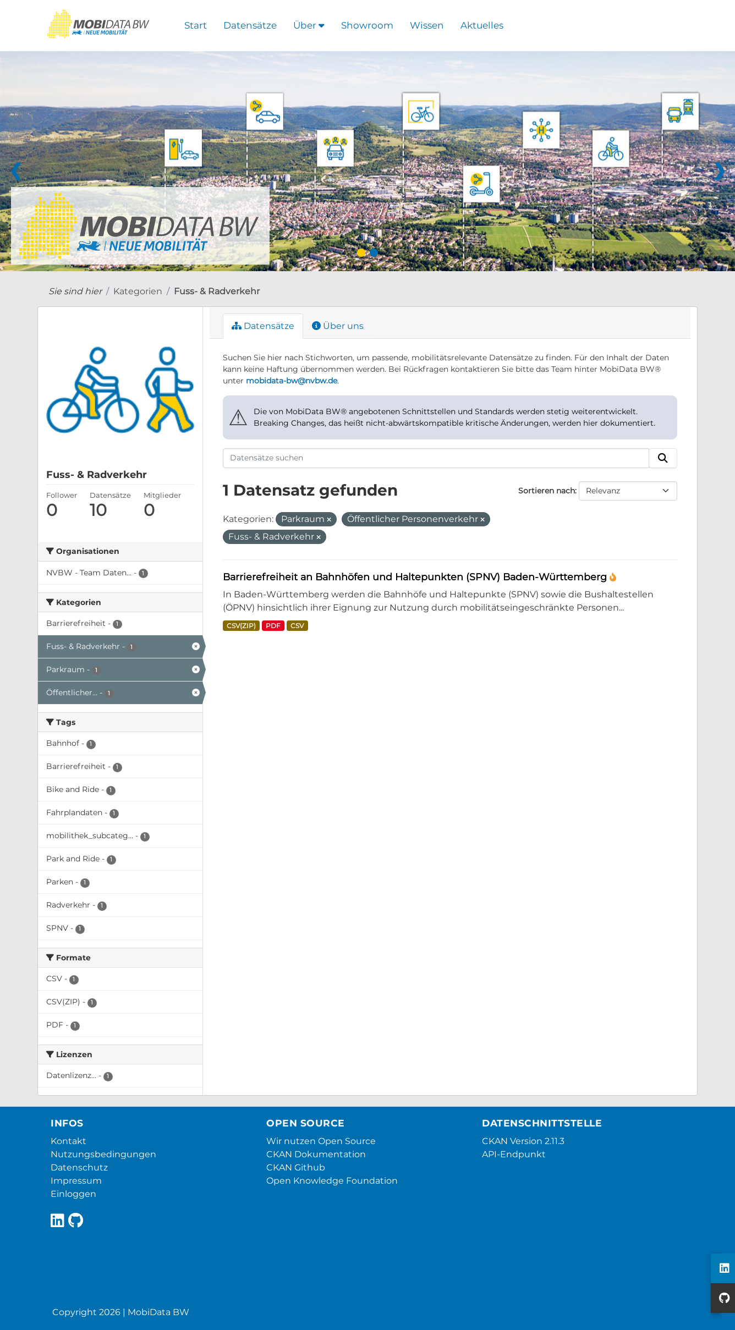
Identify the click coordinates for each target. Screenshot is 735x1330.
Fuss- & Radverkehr (217, 291)
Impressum (76, 1180)
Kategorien (137, 291)
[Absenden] (663, 458)
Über (309, 25)
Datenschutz (79, 1167)
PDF (273, 626)
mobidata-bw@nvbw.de (291, 381)
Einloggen (73, 1194)
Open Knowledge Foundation (332, 1180)
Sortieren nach (546, 491)
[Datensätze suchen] (436, 458)
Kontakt (68, 1141)
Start (195, 25)
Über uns (338, 326)
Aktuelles (481, 25)
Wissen (427, 25)
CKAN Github (295, 1167)
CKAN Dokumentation (316, 1154)
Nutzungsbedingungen (103, 1154)
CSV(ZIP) (241, 626)
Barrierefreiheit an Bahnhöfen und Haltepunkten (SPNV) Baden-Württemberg (416, 576)
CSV (297, 626)
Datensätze (250, 25)
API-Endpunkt (514, 1154)
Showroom (367, 25)
